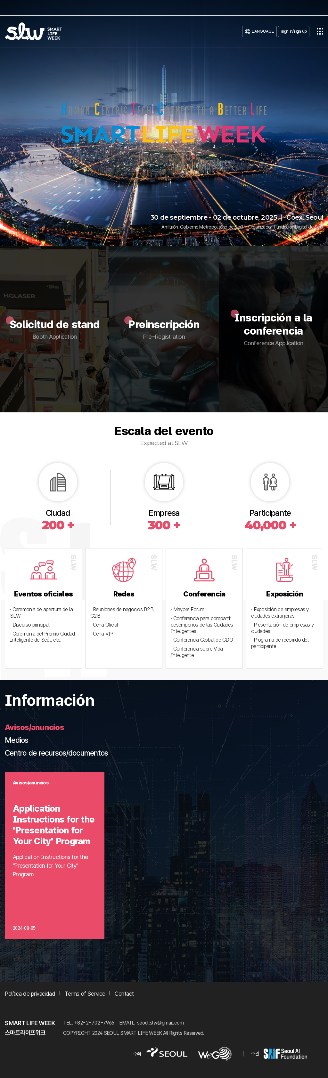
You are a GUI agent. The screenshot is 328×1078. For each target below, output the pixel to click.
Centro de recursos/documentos (56, 753)
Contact (124, 993)
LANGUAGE (263, 31)
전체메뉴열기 (320, 31)
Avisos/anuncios (34, 727)
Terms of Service (85, 993)
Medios (17, 740)
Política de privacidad (30, 993)
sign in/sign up (294, 31)
